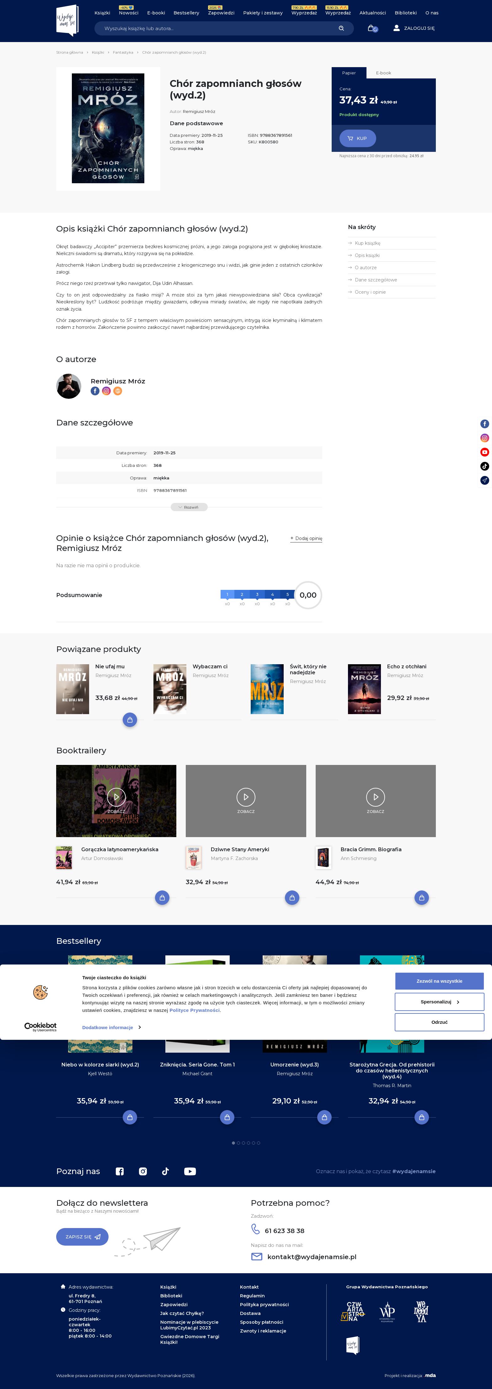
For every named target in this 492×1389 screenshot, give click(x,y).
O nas (432, 13)
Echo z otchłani (406, 667)
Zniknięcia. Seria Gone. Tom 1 (197, 1065)
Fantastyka (123, 52)
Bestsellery (186, 13)
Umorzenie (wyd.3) (294, 1065)
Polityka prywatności (264, 1304)
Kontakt (249, 1287)
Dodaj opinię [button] (308, 538)
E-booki (156, 13)
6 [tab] (258, 1143)
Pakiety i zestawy (263, 13)
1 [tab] (233, 1143)
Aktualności (373, 13)
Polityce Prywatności (194, 1359)
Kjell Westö (100, 1073)
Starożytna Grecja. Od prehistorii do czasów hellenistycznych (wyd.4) (392, 1071)
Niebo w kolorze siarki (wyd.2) (100, 1065)
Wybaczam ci (210, 667)
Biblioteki (406, 13)
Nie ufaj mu (110, 667)
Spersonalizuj (440, 1351)
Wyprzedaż (304, 13)
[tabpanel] (100, 1036)
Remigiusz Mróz (199, 111)
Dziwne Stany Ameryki (240, 849)
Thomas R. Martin (392, 1085)
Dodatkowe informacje (107, 1376)
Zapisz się (83, 1237)
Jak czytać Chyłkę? (182, 1313)
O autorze (366, 267)
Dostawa (250, 1313)
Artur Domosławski (102, 858)
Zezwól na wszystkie (440, 1330)
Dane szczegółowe (376, 280)
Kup (357, 138)
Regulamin (252, 1296)
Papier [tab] (349, 72)
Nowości (128, 13)
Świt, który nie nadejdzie (308, 670)
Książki (102, 13)
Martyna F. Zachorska (234, 858)
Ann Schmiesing (359, 858)
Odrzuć (439, 1371)
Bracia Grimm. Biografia (371, 849)
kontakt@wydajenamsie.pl (303, 1257)
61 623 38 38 (277, 1231)
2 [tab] (238, 1143)
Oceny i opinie (370, 292)
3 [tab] (243, 1143)
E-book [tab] (383, 72)
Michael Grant (197, 1073)
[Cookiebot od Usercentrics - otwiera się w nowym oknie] (40, 1376)
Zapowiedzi (221, 13)
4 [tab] (248, 1143)
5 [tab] (253, 1143)
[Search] (211, 28)
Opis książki (367, 255)
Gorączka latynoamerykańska (119, 849)
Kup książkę (367, 243)
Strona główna (69, 52)
